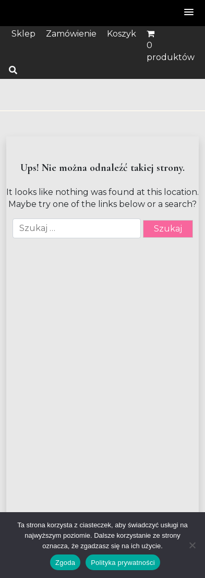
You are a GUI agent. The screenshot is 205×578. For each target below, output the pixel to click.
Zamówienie (71, 34)
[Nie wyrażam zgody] (192, 545)
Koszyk (121, 34)
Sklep (23, 34)
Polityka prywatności (123, 563)
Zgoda (65, 563)
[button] (189, 12)
